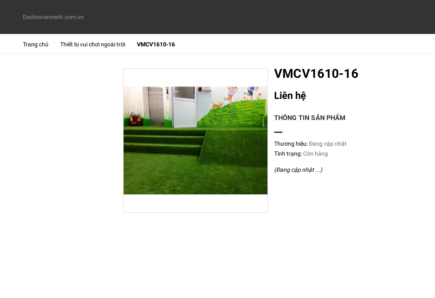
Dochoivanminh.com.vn (52, 17)
